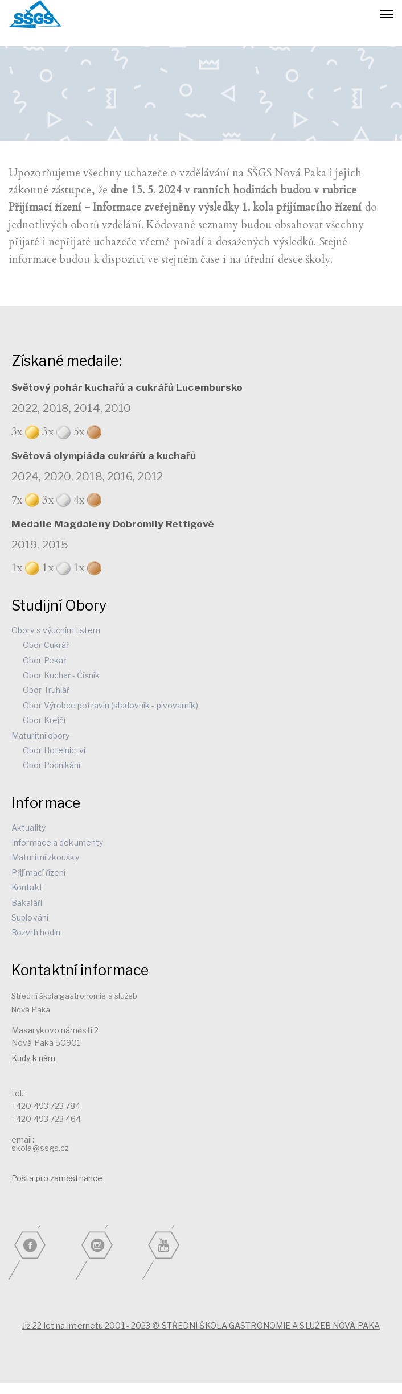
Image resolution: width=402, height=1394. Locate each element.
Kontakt (27, 887)
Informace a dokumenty (57, 842)
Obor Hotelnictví (54, 750)
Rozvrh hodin (35, 932)
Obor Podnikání (51, 765)
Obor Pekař (44, 660)
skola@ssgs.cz (40, 1148)
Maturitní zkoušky (45, 857)
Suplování (29, 917)
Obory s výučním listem (55, 630)
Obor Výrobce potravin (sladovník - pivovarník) (110, 705)
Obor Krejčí (44, 720)
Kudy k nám (33, 1058)
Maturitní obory (40, 735)
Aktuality (28, 827)
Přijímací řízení (38, 872)
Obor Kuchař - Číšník (61, 675)
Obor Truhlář (46, 690)
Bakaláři (26, 903)
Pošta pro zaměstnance (56, 1178)
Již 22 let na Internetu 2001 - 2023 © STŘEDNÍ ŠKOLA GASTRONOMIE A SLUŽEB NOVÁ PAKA (201, 1325)
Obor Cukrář (46, 645)
